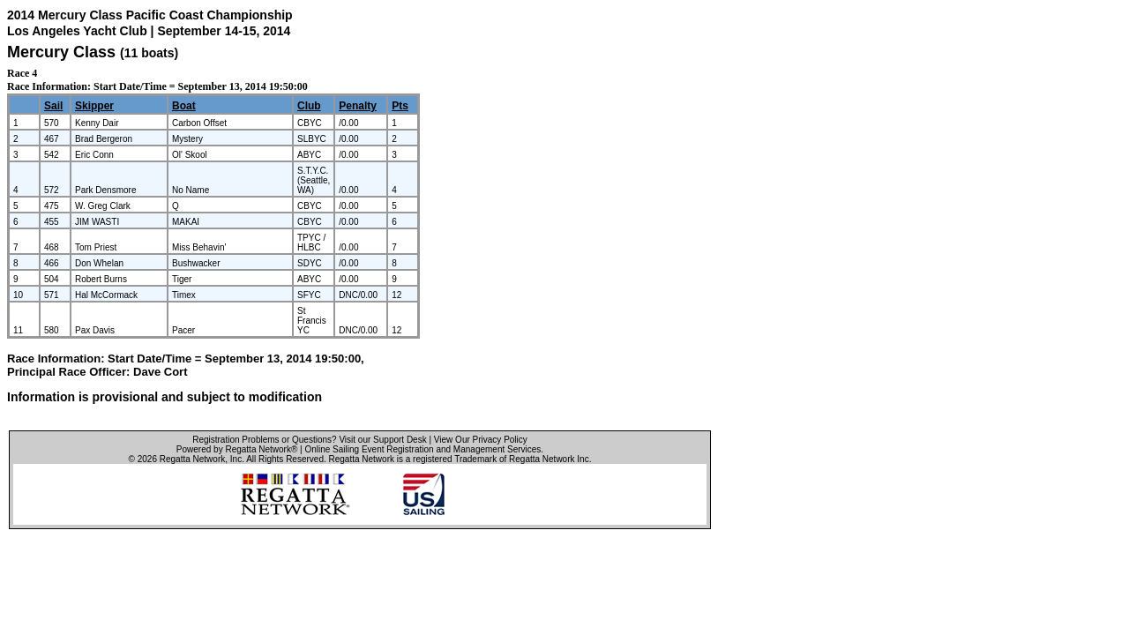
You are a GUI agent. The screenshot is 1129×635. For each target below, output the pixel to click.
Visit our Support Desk (382, 439)
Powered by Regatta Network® (236, 449)
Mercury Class (61, 52)
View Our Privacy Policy (480, 439)
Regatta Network (192, 459)
